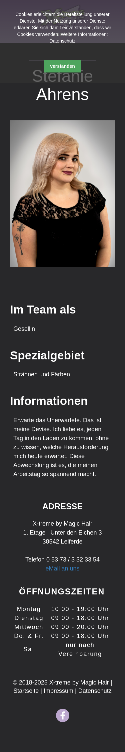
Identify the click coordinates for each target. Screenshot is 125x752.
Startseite (26, 691)
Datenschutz (63, 41)
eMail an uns (62, 568)
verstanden (62, 66)
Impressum (59, 691)
